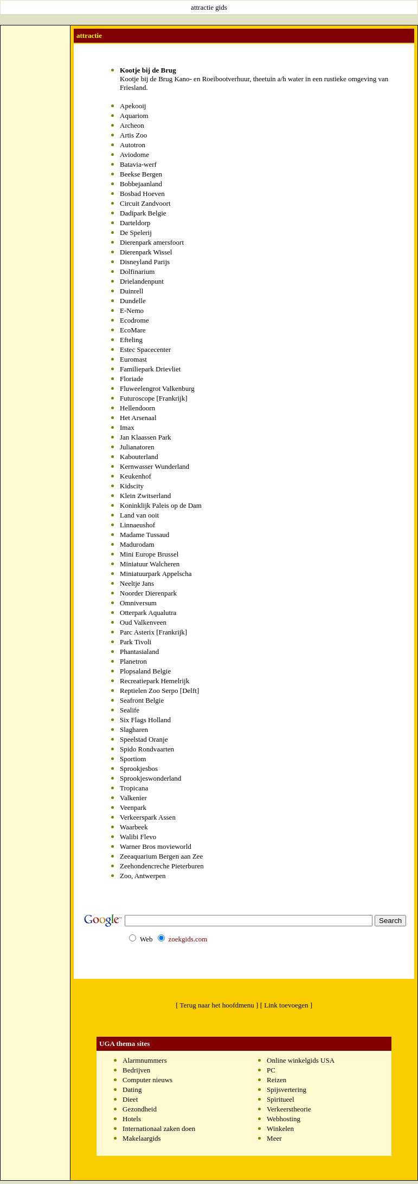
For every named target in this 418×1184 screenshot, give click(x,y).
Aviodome (134, 155)
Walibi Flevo (138, 837)
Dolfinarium (137, 271)
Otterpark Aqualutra (148, 613)
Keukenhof (135, 476)
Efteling (131, 340)
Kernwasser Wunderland (154, 466)
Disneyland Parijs (145, 262)
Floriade (131, 379)
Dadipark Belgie (143, 213)
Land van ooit (139, 515)
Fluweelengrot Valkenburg (157, 388)
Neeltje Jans (137, 583)
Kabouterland (139, 457)
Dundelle (133, 301)
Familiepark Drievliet (150, 369)
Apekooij (133, 106)
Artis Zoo (133, 135)
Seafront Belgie (142, 700)
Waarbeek (134, 827)
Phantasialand (139, 651)
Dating (132, 1089)
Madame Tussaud (144, 535)
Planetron (133, 661)
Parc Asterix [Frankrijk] (153, 632)
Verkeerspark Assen (148, 817)
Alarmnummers (145, 1060)
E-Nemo (132, 310)
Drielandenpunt (142, 281)
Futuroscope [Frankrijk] (154, 398)
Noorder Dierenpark (148, 593)
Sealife (129, 710)
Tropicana (134, 788)
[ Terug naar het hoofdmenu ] (217, 1005)
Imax (127, 427)
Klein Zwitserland (145, 496)
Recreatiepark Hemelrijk (154, 681)
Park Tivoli (135, 642)
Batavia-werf (138, 164)
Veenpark (133, 807)
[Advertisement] (35, 190)
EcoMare (133, 330)
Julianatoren (137, 447)
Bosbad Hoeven (142, 193)
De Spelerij (136, 232)
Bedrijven (136, 1070)
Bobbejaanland (141, 184)
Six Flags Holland (145, 720)
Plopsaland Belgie (145, 671)
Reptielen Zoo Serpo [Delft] (159, 690)
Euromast (133, 359)
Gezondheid (140, 1109)
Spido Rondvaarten (147, 749)
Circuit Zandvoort (145, 203)
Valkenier (133, 798)
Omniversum (138, 603)
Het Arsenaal (138, 418)
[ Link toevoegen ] (286, 1005)
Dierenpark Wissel (146, 252)
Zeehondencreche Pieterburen (162, 866)
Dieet (130, 1099)
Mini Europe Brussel (149, 554)
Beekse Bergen (141, 174)
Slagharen (134, 729)
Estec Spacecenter (145, 349)
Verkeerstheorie (289, 1109)
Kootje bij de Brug (148, 70)
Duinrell (131, 291)
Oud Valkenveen (143, 622)
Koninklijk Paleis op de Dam (161, 505)
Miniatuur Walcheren (149, 564)
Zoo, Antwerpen (142, 876)
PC (271, 1070)
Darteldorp (135, 223)
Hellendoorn (137, 408)
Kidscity (132, 486)
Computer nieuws (147, 1080)
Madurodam (137, 544)
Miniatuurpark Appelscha (156, 574)
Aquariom (134, 116)
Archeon (132, 125)
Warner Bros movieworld (155, 846)
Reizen (276, 1080)
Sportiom (133, 759)
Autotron (132, 145)
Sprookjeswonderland (150, 778)
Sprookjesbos (139, 768)
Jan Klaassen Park (145, 437)
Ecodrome (134, 320)
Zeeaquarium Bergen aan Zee (161, 856)
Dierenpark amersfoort (152, 242)
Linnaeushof (137, 525)
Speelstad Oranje (144, 739)
